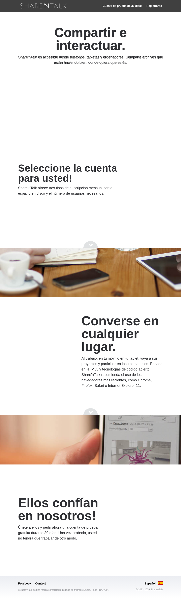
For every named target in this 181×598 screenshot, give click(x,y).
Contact (40, 583)
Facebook (24, 583)
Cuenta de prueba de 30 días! (122, 5)
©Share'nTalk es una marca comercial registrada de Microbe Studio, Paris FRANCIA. (63, 590)
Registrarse (154, 5)
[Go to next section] (91, 78)
